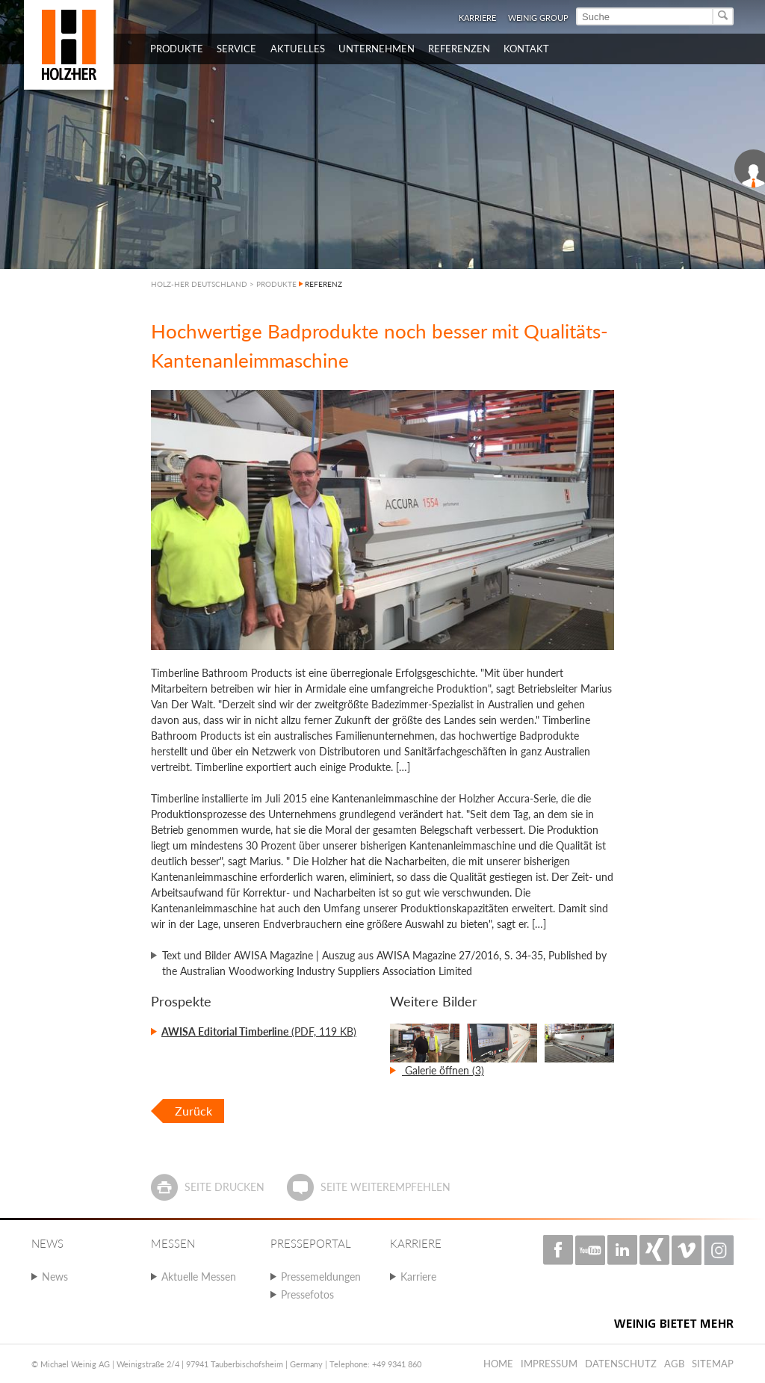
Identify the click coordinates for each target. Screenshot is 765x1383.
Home (498, 1364)
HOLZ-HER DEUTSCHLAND (199, 283)
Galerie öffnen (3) (443, 1070)
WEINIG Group (538, 17)
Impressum (549, 1364)
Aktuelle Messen (198, 1276)
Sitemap (713, 1364)
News (55, 1276)
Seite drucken (224, 1187)
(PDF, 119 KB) (258, 1031)
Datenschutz (621, 1364)
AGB (674, 1364)
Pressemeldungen (321, 1276)
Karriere (477, 17)
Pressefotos (307, 1294)
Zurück (193, 1111)
